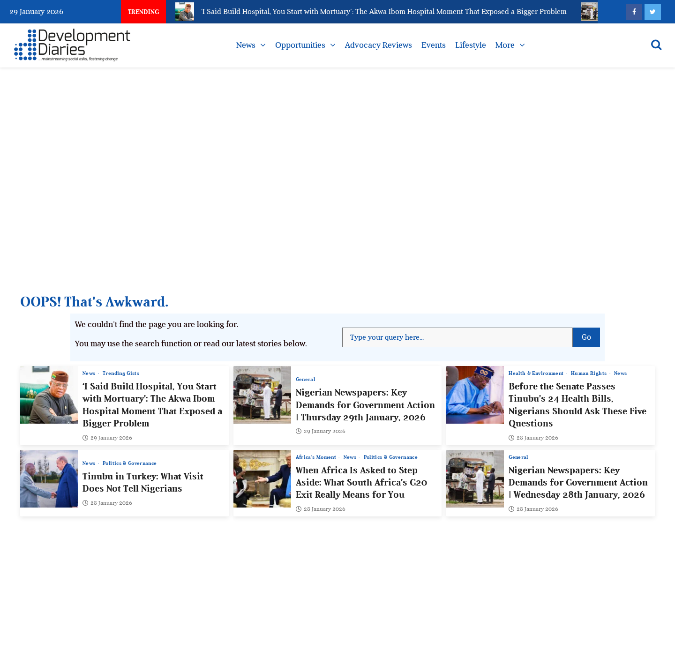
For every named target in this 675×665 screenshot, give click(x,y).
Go (591, 335)
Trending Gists (121, 373)
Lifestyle (470, 45)
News (245, 45)
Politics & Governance (130, 463)
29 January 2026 (107, 437)
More (505, 45)
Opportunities (300, 45)
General (305, 379)
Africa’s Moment (317, 456)
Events (433, 45)
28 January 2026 (533, 437)
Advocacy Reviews (378, 45)
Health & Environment (537, 373)
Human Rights (589, 373)
